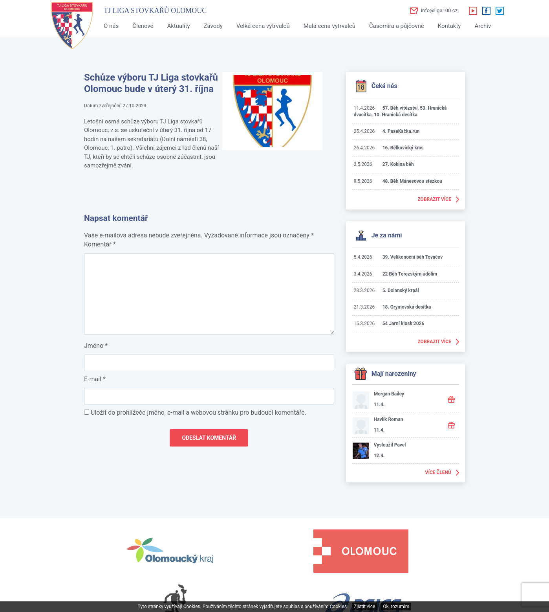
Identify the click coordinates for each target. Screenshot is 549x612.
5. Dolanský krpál (400, 290)
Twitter (499, 10)
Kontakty (449, 25)
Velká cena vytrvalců (263, 25)
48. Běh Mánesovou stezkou (412, 181)
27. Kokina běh (398, 164)
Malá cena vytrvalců (329, 25)
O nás (111, 25)
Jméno (96, 345)
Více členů (438, 472)
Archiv (482, 25)
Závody (212, 25)
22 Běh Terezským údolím (409, 274)
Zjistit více (364, 606)
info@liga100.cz (439, 10)
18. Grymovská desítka (406, 307)
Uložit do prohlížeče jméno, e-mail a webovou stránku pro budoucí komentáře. (198, 412)
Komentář (100, 244)
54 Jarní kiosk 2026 (403, 323)
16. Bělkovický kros (403, 148)
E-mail (95, 379)
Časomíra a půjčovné (396, 25)
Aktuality (178, 25)
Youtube (473, 10)
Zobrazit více (434, 199)
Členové (142, 25)
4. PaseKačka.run (401, 131)
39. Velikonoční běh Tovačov (412, 257)
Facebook (486, 10)
